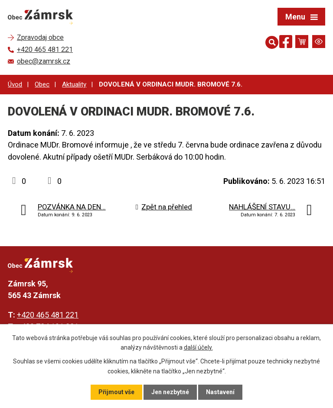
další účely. (198, 347)
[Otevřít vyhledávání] (270, 41)
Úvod (15, 84)
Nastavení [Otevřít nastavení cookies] (220, 392)
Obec (42, 84)
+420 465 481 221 (47, 314)
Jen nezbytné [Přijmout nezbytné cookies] (170, 392)
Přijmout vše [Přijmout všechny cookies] (116, 392)
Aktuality (74, 84)
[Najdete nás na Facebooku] (285, 43)
